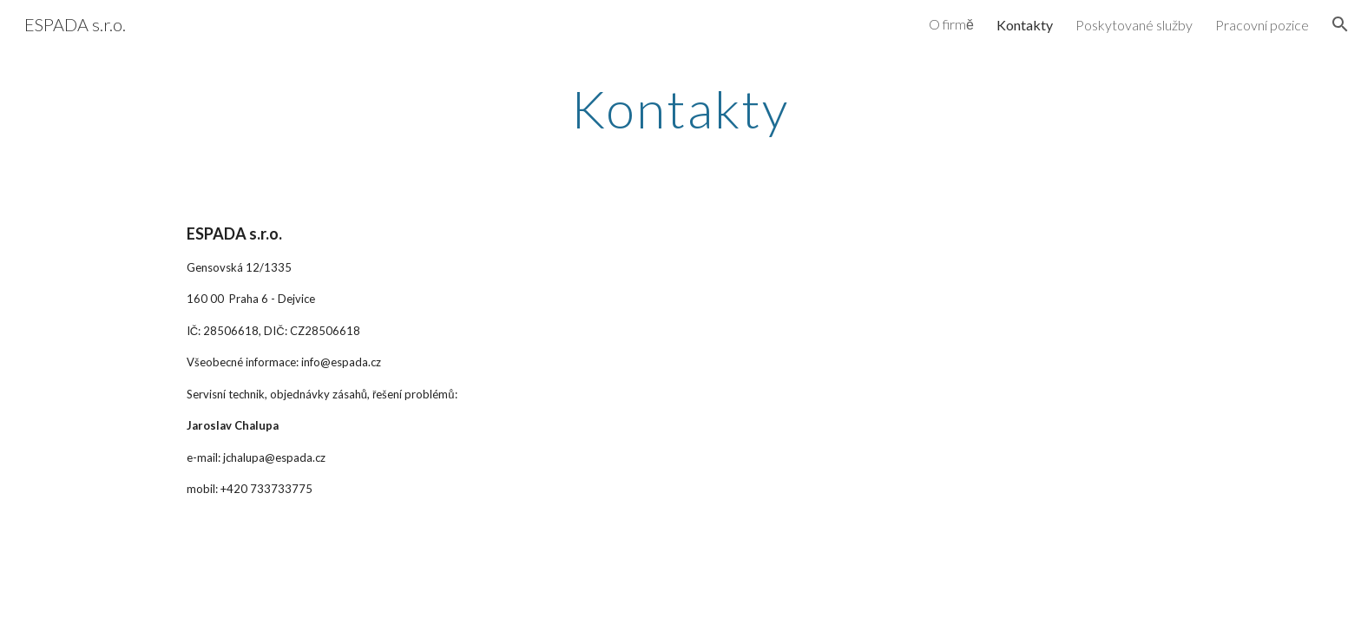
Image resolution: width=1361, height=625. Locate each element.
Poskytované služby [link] (1134, 24)
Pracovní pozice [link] (1262, 24)
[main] (680, 108)
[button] (1340, 24)
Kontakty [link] (1024, 24)
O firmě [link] (951, 24)
